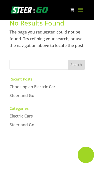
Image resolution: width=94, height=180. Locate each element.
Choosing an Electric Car (32, 87)
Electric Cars (21, 116)
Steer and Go (22, 95)
